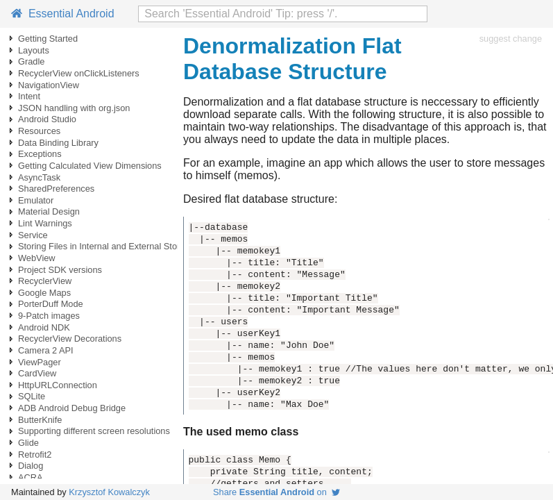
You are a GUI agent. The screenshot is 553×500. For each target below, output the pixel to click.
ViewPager (39, 362)
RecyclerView (44, 281)
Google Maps (44, 293)
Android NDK (44, 327)
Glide (28, 443)
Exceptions (40, 154)
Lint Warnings (45, 223)
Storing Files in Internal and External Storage (106, 246)
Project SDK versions (60, 270)
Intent (29, 96)
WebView (37, 258)
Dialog (30, 465)
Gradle (31, 61)
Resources (39, 131)
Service (33, 235)
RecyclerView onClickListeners (78, 73)
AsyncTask (39, 177)
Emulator (35, 200)
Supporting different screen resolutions (94, 431)
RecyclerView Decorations (69, 338)
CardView (37, 373)
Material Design (49, 211)
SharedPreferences (56, 188)
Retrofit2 (34, 454)
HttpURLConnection (57, 385)
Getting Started (48, 38)
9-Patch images (49, 315)
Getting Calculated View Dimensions (90, 165)
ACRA (30, 477)
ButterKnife (40, 420)
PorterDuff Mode (50, 304)
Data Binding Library (58, 143)
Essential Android (62, 13)
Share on (276, 492)
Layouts (33, 50)
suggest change (510, 38)
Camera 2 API (46, 350)
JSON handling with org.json (74, 108)
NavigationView (48, 85)
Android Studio (47, 119)
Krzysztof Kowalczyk (109, 492)
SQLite (31, 396)
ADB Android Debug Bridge (72, 408)
